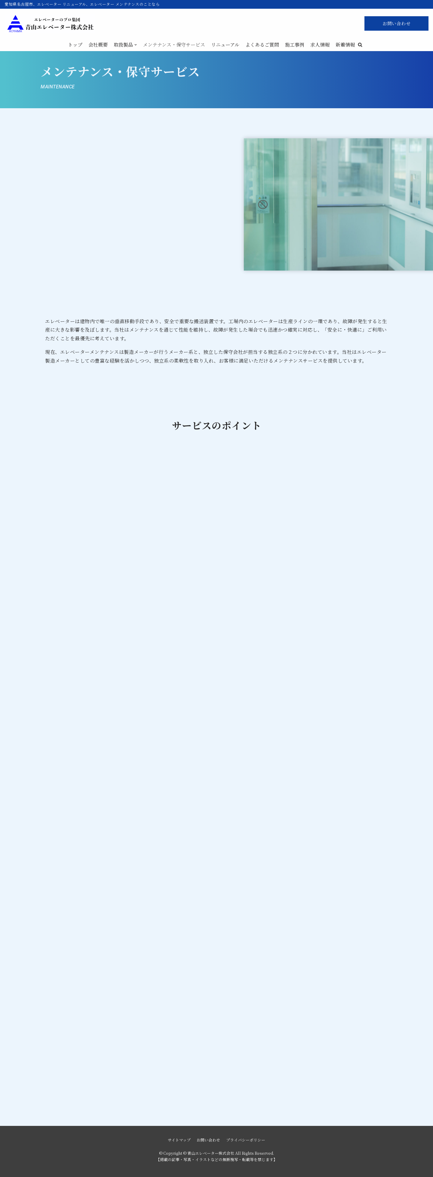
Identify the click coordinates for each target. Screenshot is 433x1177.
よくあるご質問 (262, 44)
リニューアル (225, 44)
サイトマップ (179, 1140)
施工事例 (294, 44)
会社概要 (98, 44)
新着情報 (345, 44)
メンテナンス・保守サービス (174, 44)
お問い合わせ (396, 23)
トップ (75, 44)
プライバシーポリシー (245, 1140)
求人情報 (320, 44)
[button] (360, 44)
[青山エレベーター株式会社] (50, 23)
